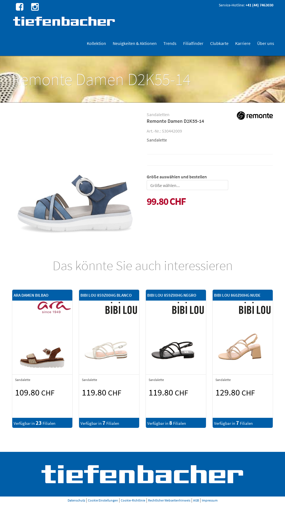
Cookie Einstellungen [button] (103, 500)
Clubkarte (219, 43)
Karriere (242, 43)
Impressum (210, 500)
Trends (169, 43)
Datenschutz (76, 500)
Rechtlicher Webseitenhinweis (169, 500)
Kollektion (96, 43)
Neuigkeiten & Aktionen (135, 43)
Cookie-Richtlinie (133, 500)
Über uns (265, 43)
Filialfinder (193, 43)
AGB (196, 500)
